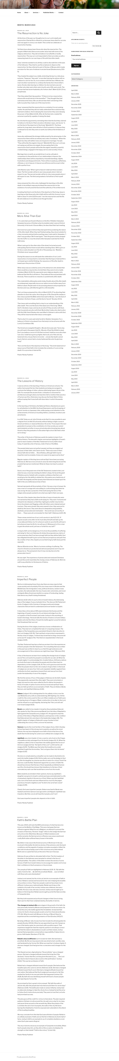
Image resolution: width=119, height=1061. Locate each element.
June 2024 (74, 166)
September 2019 (76, 364)
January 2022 (75, 267)
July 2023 (74, 205)
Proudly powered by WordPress (26, 1056)
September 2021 (76, 281)
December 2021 (76, 271)
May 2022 (74, 253)
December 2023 (76, 187)
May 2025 (74, 128)
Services (36, 12)
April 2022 (74, 257)
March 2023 (75, 218)
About (27, 12)
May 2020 (74, 337)
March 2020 (75, 344)
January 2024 (75, 184)
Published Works (49, 12)
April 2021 (74, 298)
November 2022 (76, 232)
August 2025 (75, 118)
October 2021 (75, 277)
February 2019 (75, 389)
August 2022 (75, 243)
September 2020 (76, 323)
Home (19, 12)
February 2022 (75, 264)
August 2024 (75, 159)
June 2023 (74, 208)
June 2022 (74, 250)
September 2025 (76, 114)
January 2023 (75, 225)
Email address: (76, 55)
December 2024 (76, 145)
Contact (61, 12)
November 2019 (76, 357)
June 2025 (74, 125)
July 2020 (74, 330)
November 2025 (76, 107)
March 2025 (75, 135)
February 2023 (75, 222)
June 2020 (74, 333)
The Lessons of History (30, 380)
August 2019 (75, 368)
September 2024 (76, 156)
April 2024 (74, 173)
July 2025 (74, 121)
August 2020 (75, 326)
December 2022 (76, 229)
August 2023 (75, 201)
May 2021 (74, 295)
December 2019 (76, 354)
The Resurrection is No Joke (33, 33)
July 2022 (74, 246)
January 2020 (75, 351)
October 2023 (75, 194)
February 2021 (75, 305)
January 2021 (75, 309)
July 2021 (74, 288)
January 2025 (75, 142)
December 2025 (76, 104)
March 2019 (75, 385)
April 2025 (74, 132)
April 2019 (74, 382)
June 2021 (74, 291)
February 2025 (75, 139)
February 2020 (75, 347)
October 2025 (75, 111)
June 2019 (74, 375)
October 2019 (75, 361)
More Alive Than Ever (29, 215)
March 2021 (75, 302)
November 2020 (76, 316)
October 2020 (75, 319)
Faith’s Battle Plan (27, 819)
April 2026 (74, 90)
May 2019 (74, 378)
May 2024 (74, 170)
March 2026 (75, 93)
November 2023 (76, 191)
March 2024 (75, 177)
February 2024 (75, 180)
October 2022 (75, 236)
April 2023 (74, 215)
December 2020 (76, 312)
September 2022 (76, 239)
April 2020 (74, 340)
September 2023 (76, 198)
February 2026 (75, 97)
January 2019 (75, 392)
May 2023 (74, 211)
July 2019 (74, 371)
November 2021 (76, 274)
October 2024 (75, 152)
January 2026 (75, 100)
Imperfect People (27, 579)
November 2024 (76, 149)
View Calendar (97, 45)
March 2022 (75, 260)
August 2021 (75, 284)
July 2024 (74, 163)
